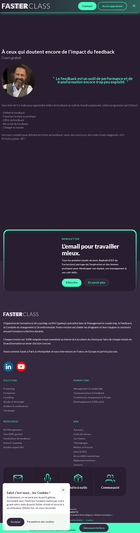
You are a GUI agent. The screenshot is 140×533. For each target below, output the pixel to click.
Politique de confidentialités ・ (72, 520)
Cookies (89, 520)
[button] (134, 6)
